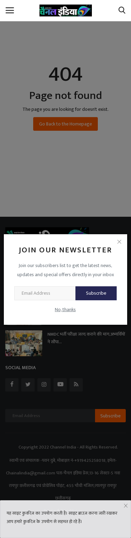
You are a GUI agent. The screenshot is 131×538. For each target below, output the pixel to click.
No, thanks (65, 310)
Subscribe (96, 293)
